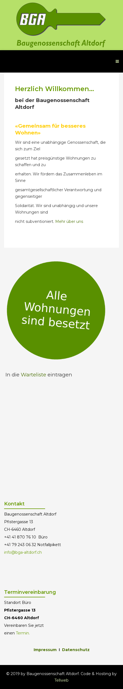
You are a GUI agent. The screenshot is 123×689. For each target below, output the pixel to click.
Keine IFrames (61, 438)
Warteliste (33, 375)
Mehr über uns (69, 221)
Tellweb (61, 680)
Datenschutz (76, 649)
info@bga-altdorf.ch (23, 552)
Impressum (45, 649)
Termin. (23, 633)
